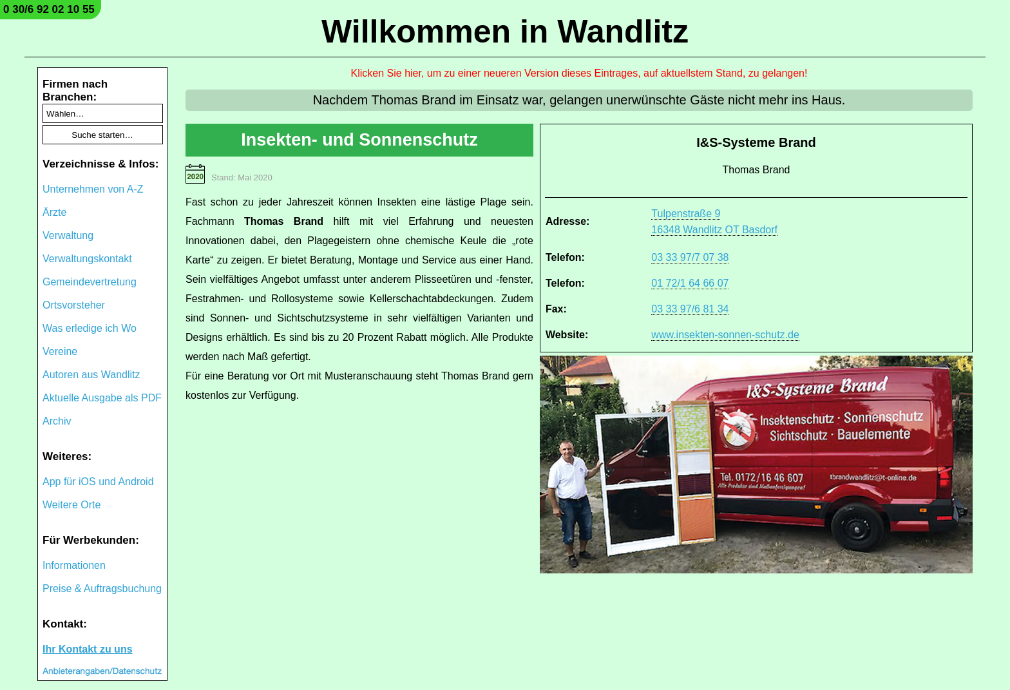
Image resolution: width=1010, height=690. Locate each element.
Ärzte (54, 212)
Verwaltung (68, 235)
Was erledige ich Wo (90, 328)
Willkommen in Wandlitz (505, 32)
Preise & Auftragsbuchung (102, 588)
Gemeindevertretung (90, 281)
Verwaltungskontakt (87, 258)
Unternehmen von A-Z (93, 189)
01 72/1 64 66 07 (690, 283)
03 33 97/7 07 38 (690, 257)
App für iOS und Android (98, 481)
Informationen (74, 565)
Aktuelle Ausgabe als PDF (102, 397)
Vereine (60, 351)
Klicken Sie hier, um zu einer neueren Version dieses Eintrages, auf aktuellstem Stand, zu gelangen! (579, 73)
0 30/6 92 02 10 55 (49, 9)
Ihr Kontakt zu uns (88, 649)
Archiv (57, 421)
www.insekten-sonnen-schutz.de (725, 334)
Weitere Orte (71, 504)
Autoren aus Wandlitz (91, 374)
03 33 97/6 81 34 (690, 308)
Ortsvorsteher (74, 305)
